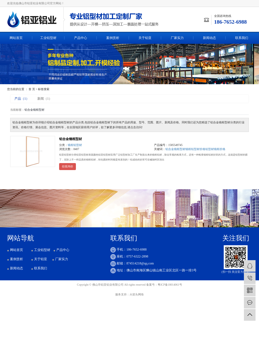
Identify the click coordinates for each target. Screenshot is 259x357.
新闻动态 (209, 38)
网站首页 (16, 38)
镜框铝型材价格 (195, 149)
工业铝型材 (48, 38)
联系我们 (241, 38)
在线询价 (67, 166)
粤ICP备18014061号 (170, 284)
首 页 (32, 89)
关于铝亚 (145, 38)
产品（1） (21, 98)
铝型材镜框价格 (215, 149)
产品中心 (80, 38)
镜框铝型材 (75, 145)
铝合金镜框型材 (70, 139)
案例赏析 (112, 38)
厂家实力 (177, 38)
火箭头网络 (137, 294)
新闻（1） (44, 98)
